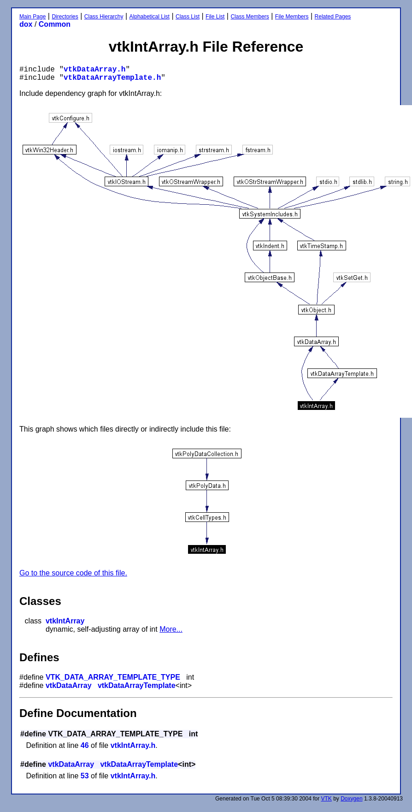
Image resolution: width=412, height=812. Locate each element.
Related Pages (333, 16)
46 (85, 745)
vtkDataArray (69, 685)
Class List (188, 16)
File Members (292, 16)
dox (25, 24)
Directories (65, 16)
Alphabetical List (149, 16)
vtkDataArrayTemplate (137, 685)
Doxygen (351, 798)
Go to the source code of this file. (73, 573)
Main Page (32, 16)
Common (55, 24)
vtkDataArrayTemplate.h (112, 78)
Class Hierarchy (104, 16)
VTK (326, 798)
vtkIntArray (65, 621)
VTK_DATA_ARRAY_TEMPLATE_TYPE (113, 677)
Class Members (249, 16)
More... (170, 629)
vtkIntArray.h (133, 745)
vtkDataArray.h (94, 69)
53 (85, 776)
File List (215, 16)
